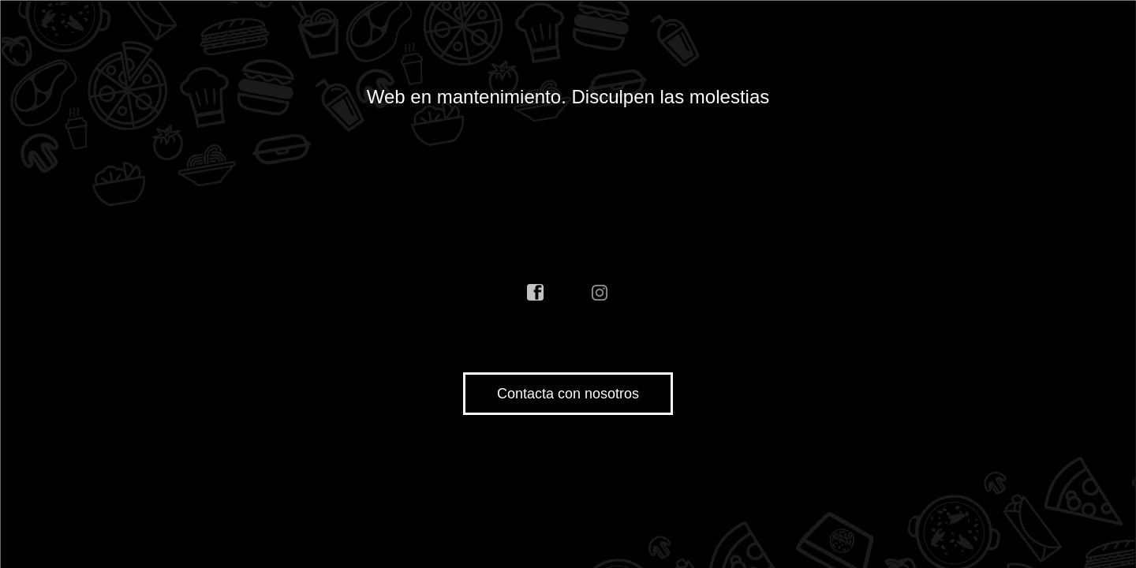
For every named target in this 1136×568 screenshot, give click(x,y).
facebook (535, 292)
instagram (600, 292)
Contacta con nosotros (568, 394)
